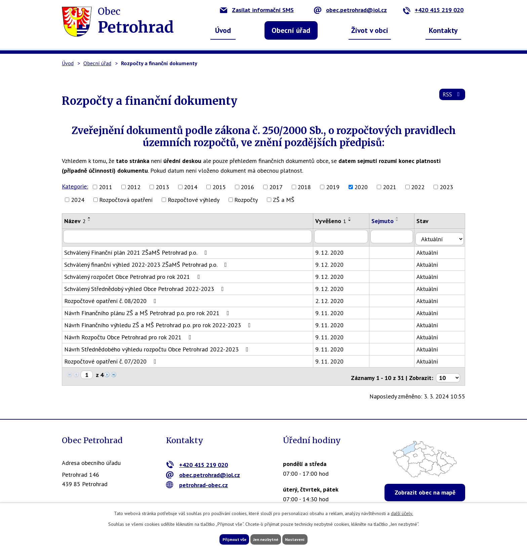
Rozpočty (246, 200)
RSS (451, 98)
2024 (77, 200)
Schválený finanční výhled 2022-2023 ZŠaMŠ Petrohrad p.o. (147, 262)
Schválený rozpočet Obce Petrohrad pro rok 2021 (133, 274)
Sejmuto (387, 221)
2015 (219, 187)
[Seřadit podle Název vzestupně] (89, 217)
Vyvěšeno (334, 221)
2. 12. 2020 (333, 298)
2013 (162, 187)
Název (75, 221)
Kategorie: (75, 186)
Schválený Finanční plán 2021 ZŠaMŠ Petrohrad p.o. (136, 250)
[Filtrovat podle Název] (189, 236)
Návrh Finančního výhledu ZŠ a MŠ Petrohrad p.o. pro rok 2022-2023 (158, 322)
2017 (276, 187)
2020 (361, 187)
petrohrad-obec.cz (197, 479)
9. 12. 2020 (333, 250)
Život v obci (369, 30)
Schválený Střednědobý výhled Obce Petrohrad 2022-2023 (145, 286)
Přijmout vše (222, 539)
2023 (446, 187)
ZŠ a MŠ (283, 200)
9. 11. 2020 (333, 310)
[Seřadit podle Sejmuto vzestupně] (402, 217)
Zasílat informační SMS (257, 10)
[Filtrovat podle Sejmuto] (397, 236)
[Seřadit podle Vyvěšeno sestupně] (354, 220)
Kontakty (443, 30)
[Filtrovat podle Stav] (442, 236)
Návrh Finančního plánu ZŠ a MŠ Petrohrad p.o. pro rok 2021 (148, 310)
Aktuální (433, 250)
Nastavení (307, 539)
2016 (247, 187)
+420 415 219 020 (433, 10)
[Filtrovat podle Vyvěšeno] (345, 236)
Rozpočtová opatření (126, 200)
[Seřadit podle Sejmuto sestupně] (402, 220)
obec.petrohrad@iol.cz (350, 10)
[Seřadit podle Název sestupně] (89, 220)
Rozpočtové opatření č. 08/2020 (111, 298)
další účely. (402, 512)
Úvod (223, 30)
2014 (190, 187)
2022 (417, 187)
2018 (304, 187)
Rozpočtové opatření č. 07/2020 (111, 359)
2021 (389, 187)
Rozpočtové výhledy (193, 200)
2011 (105, 187)
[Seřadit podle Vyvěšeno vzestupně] (354, 217)
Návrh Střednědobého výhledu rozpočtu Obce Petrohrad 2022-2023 (157, 346)
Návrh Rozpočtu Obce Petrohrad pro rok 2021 (129, 334)
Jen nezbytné (265, 539)
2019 (332, 187)
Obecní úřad (291, 30)
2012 (133, 187)
